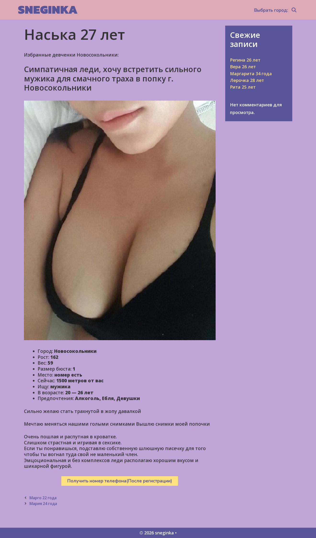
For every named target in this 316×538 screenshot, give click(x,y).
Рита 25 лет (243, 87)
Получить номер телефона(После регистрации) (119, 481)
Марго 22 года (43, 497)
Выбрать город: (271, 10)
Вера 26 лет (243, 66)
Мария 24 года (43, 503)
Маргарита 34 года (251, 73)
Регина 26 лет (245, 60)
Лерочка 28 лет (247, 80)
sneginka (48, 9)
